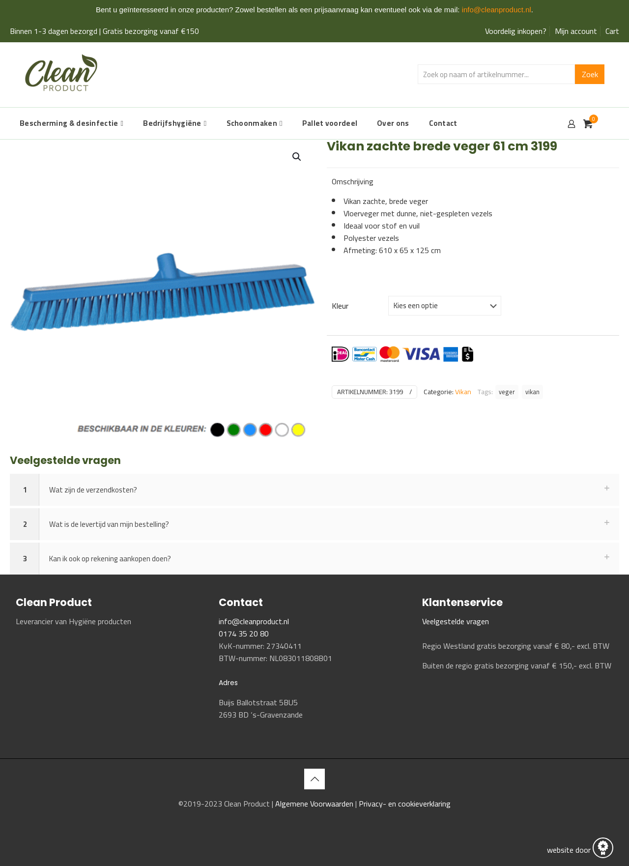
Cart (612, 31)
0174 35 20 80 (244, 633)
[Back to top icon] (314, 779)
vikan (532, 392)
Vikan (463, 391)
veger (507, 392)
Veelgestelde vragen (455, 621)
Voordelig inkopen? (515, 31)
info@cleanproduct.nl (496, 9)
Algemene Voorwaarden (315, 803)
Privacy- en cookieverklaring (405, 803)
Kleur (340, 306)
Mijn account (576, 31)
